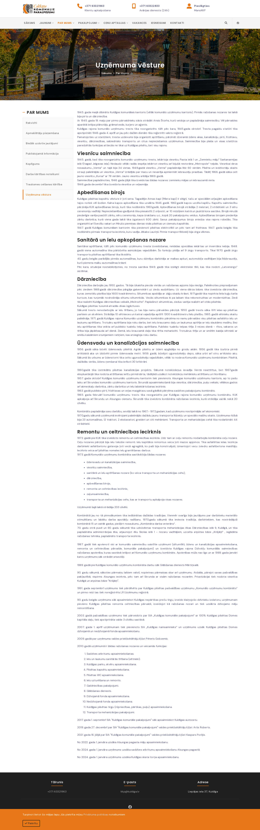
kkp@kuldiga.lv (130, 792)
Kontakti (177, 23)
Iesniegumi (158, 23)
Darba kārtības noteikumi (42, 174)
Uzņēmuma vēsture (146, 73)
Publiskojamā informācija (42, 154)
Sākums (29, 23)
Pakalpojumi (87, 23)
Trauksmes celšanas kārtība (44, 184)
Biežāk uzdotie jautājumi (42, 143)
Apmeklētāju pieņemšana (42, 133)
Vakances (139, 23)
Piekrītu (31, 823)
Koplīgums (33, 164)
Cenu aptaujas (114, 23)
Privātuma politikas (96, 814)
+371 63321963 (94, 6)
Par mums (65, 23)
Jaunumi (45, 23)
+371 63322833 (149, 6)
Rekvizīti (31, 123)
